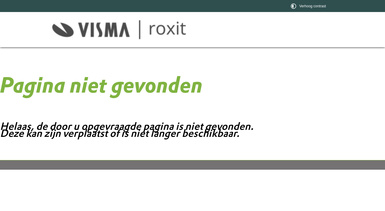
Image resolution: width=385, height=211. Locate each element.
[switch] (309, 6)
